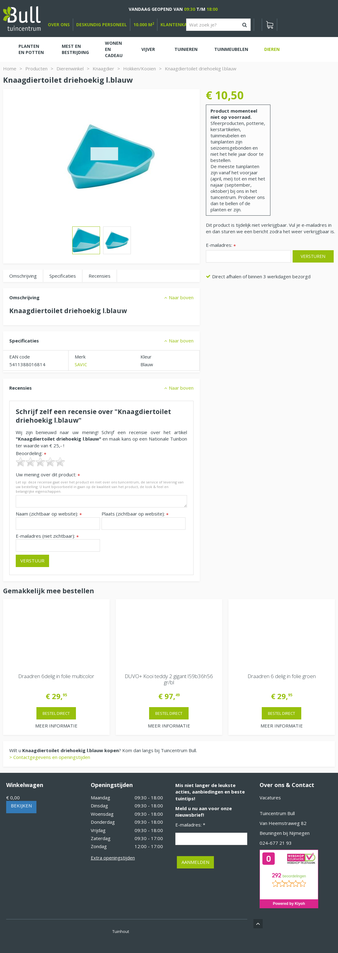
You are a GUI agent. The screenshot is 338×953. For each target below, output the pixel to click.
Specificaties (62, 276)
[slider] (40, 462)
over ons (59, 24)
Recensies (100, 276)
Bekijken (21, 805)
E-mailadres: (221, 245)
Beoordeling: (31, 453)
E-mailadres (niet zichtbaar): (47, 536)
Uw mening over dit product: (48, 474)
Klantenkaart (178, 24)
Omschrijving (23, 276)
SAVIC (81, 364)
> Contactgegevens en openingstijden (49, 757)
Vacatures (270, 797)
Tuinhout (120, 931)
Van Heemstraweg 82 (283, 823)
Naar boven (181, 297)
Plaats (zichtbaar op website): (135, 514)
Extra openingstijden (113, 858)
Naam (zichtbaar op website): (49, 514)
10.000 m (143, 24)
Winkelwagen (24, 785)
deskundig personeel (101, 24)
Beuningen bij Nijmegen (285, 833)
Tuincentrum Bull (277, 813)
